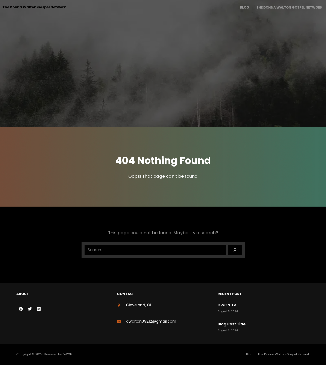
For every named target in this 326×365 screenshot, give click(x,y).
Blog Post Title (232, 324)
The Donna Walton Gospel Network (34, 7)
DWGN (67, 354)
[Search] (235, 250)
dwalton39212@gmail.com (151, 321)
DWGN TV (227, 305)
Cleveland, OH (139, 305)
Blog (244, 7)
